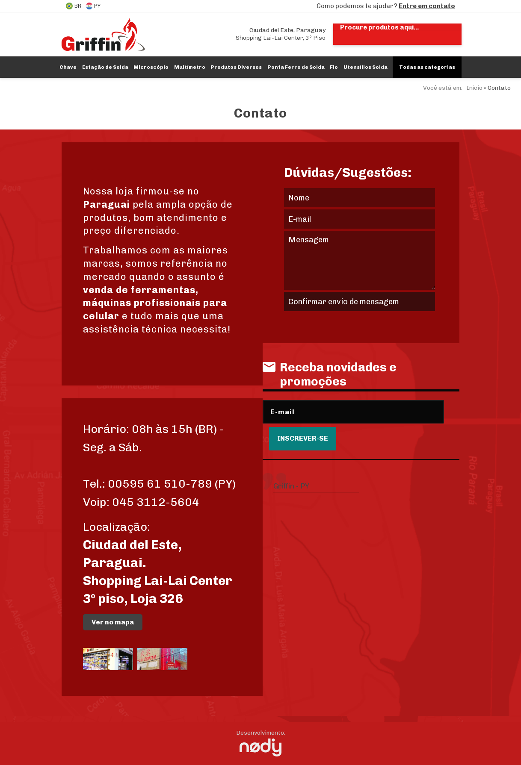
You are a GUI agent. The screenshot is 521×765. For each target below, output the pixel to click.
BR (73, 6)
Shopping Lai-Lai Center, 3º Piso (281, 33)
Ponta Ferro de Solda (296, 67)
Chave (68, 67)
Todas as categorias (427, 67)
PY (93, 6)
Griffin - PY (291, 486)
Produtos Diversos (236, 67)
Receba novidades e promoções (330, 374)
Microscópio (151, 67)
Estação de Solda (105, 67)
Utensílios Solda (365, 67)
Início (475, 87)
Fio (334, 67)
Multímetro (189, 67)
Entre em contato (427, 6)
